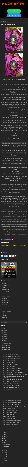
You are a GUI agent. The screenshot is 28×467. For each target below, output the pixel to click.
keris (3, 287)
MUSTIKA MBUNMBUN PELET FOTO (12, 364)
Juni (4, 436)
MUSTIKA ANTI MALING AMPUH (11, 387)
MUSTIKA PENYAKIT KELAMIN (11, 354)
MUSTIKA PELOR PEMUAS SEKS (11, 381)
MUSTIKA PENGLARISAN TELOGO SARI (12, 379)
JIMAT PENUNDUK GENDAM (10, 416)
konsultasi (4, 291)
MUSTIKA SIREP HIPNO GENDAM (11, 370)
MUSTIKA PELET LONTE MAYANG (11, 385)
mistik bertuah (5, 296)
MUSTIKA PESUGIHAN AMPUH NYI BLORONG (14, 406)
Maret (5, 442)
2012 (3, 460)
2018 (3, 448)
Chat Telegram (14, 15)
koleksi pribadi (10, 20)
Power (15, 20)
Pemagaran (4, 300)
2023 (3, 334)
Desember (6, 343)
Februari (5, 444)
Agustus (5, 432)
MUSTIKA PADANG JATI (9, 414)
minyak (3, 294)
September (6, 349)
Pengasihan (4, 302)
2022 (3, 336)
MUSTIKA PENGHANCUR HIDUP (11, 424)
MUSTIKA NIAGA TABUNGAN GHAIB (12, 368)
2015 (3, 454)
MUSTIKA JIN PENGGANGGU (8, 24)
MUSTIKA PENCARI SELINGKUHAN (12, 402)
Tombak (3, 317)
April (4, 440)
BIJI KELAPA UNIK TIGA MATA (10, 383)
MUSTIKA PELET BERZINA (9, 366)
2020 (3, 340)
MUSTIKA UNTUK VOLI (9, 418)
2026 (3, 328)
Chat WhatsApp (14, 11)
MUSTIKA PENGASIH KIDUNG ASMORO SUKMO (15, 374)
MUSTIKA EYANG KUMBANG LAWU (12, 393)
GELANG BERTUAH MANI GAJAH (11, 430)
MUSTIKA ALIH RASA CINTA (10, 391)
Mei (4, 438)
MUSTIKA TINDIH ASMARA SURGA (11, 389)
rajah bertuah (5, 311)
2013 (3, 458)
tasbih (3, 315)
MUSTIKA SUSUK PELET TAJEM (11, 422)
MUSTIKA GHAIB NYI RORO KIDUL (11, 356)
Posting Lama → (23, 245)
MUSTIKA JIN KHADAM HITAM (11, 412)
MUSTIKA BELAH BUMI (9, 426)
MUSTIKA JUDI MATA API (9, 352)
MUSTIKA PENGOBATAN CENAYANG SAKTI (13, 397)
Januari (5, 446)
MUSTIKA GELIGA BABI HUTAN (10, 395)
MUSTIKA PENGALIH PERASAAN (11, 428)
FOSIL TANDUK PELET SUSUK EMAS (12, 358)
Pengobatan (4, 306)
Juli (4, 434)
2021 (3, 338)
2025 (3, 330)
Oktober (5, 347)
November (6, 345)
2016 (3, 452)
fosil (3, 283)
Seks (3, 313)
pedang (3, 298)
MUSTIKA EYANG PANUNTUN (10, 351)
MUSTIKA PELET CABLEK (9, 398)
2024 (3, 332)
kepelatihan (4, 285)
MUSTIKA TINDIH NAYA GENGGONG (12, 400)
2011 (3, 462)
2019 (3, 342)
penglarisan (4, 304)
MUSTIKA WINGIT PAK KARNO (10, 410)
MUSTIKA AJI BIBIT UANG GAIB (11, 404)
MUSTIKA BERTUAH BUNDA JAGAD (12, 420)
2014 (3, 456)
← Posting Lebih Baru (6, 245)
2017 (3, 450)
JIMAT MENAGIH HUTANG (9, 408)
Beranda (3, 20)
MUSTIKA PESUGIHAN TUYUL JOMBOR (13, 372)
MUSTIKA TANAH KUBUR (9, 360)
